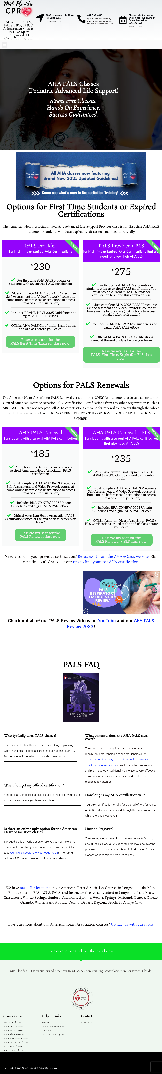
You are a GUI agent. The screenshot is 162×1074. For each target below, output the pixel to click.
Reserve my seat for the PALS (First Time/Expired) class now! (40, 341)
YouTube (107, 620)
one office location (34, 888)
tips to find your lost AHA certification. (106, 562)
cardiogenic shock (105, 765)
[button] (4, 45)
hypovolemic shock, (101, 759)
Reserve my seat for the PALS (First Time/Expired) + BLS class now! (121, 355)
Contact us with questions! (132, 924)
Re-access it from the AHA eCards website (113, 556)
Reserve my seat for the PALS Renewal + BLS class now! (121, 540)
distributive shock (124, 759)
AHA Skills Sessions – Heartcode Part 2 (34, 852)
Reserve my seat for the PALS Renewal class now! (41, 535)
